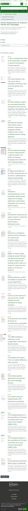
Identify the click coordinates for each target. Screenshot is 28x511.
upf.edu (14, 0)
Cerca (25, 8)
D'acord (24, 509)
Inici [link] (1, 14)
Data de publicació (6, 10)
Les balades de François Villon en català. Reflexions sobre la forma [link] (17, 360)
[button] (26, 0)
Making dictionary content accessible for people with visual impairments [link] (17, 279)
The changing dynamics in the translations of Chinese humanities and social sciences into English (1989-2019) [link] (17, 419)
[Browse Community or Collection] (14, 45)
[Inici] (6, 4)
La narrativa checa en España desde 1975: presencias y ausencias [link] (16, 399)
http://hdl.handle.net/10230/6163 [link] (8, 33)
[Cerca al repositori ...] (11, 8)
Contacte (14, 499)
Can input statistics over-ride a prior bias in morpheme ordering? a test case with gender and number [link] (17, 83)
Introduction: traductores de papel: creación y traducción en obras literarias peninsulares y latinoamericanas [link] (17, 219)
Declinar (20, 509)
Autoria (14, 10)
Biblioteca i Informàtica (14, 490)
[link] (21, 4)
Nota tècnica (14, 496)
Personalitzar (3, 509)
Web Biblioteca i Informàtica (6, 0)
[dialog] (14, 506)
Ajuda (20, 0)
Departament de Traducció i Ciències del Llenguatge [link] (8, 17)
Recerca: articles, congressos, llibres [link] (11, 14)
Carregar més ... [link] (4, 476)
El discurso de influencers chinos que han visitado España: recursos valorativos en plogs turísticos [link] (17, 300)
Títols (20, 10)
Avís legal (14, 494)
